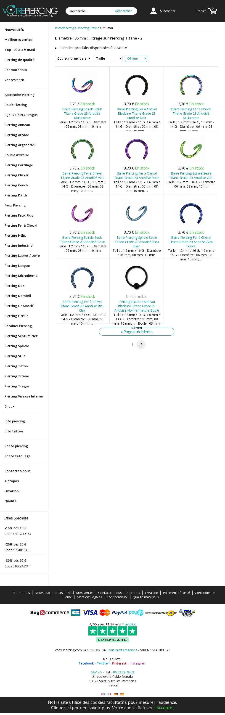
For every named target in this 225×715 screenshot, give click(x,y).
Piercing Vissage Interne (24, 396)
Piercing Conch (16, 185)
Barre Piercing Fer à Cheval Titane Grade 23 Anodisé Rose (136, 175)
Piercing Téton (16, 366)
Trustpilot (129, 624)
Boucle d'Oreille (17, 155)
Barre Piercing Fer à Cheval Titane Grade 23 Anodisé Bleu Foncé (191, 241)
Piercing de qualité (19, 60)
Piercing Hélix (15, 235)
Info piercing (15, 421)
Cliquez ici (61, 707)
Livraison (12, 491)
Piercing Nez (14, 285)
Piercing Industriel (19, 245)
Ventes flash (14, 80)
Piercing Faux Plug (19, 215)
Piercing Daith (16, 195)
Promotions (21, 593)
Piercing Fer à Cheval (21, 225)
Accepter (165, 707)
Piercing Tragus (17, 386)
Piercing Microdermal (21, 275)
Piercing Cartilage (19, 165)
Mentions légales (89, 597)
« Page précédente (137, 331)
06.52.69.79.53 (123, 672)
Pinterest (119, 663)
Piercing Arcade (17, 135)
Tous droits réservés (122, 650)
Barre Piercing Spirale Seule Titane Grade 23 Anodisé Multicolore (82, 113)
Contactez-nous (17, 471)
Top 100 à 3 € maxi (20, 50)
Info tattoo (14, 431)
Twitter (103, 663)
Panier (201, 11)
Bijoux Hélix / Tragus (21, 115)
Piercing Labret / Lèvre (22, 255)
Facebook (86, 663)
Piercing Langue (17, 265)
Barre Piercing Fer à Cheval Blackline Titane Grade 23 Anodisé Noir (137, 113)
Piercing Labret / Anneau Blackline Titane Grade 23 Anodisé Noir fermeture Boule (136, 305)
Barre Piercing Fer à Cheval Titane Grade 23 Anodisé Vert (82, 175)
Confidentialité (117, 597)
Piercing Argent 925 (20, 145)
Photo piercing (16, 446)
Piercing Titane (17, 376)
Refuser (145, 707)
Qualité (10, 501)
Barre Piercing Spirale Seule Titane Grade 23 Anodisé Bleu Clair (137, 241)
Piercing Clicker (17, 175)
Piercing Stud (15, 356)
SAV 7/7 (96, 672)
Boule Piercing (16, 105)
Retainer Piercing (18, 326)
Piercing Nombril (18, 296)
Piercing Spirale (17, 346)
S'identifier (167, 11)
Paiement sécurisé (176, 593)
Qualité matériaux (146, 597)
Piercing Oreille (16, 316)
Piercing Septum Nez (21, 336)
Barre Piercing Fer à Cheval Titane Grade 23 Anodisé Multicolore (191, 113)
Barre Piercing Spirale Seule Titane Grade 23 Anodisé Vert (191, 175)
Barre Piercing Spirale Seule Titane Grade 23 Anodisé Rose (82, 239)
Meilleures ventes (18, 39)
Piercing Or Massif (19, 306)
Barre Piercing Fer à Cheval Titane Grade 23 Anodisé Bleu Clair (82, 305)
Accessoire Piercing (19, 95)
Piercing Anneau (17, 125)
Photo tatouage (17, 456)
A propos (12, 481)
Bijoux (9, 406)
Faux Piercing (15, 205)
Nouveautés (14, 29)
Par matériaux (16, 70)
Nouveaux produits (49, 593)
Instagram (138, 663)
